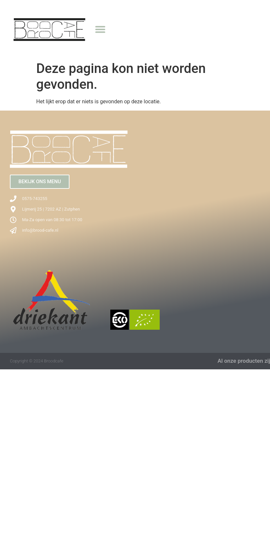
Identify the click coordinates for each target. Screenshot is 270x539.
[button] (100, 29)
